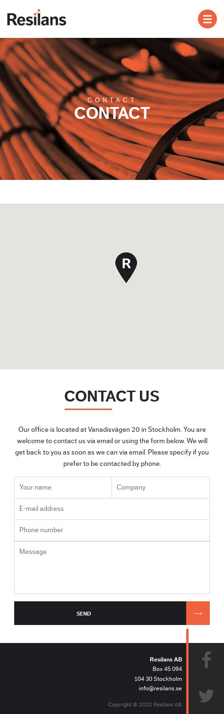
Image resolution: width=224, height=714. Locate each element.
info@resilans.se (160, 688)
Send (143, 613)
